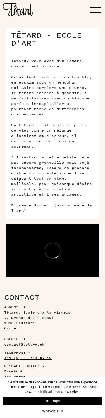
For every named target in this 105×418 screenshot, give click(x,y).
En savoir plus (52, 411)
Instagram (14, 376)
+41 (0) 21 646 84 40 (28, 357)
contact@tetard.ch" (25, 344)
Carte (10, 328)
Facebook (13, 371)
